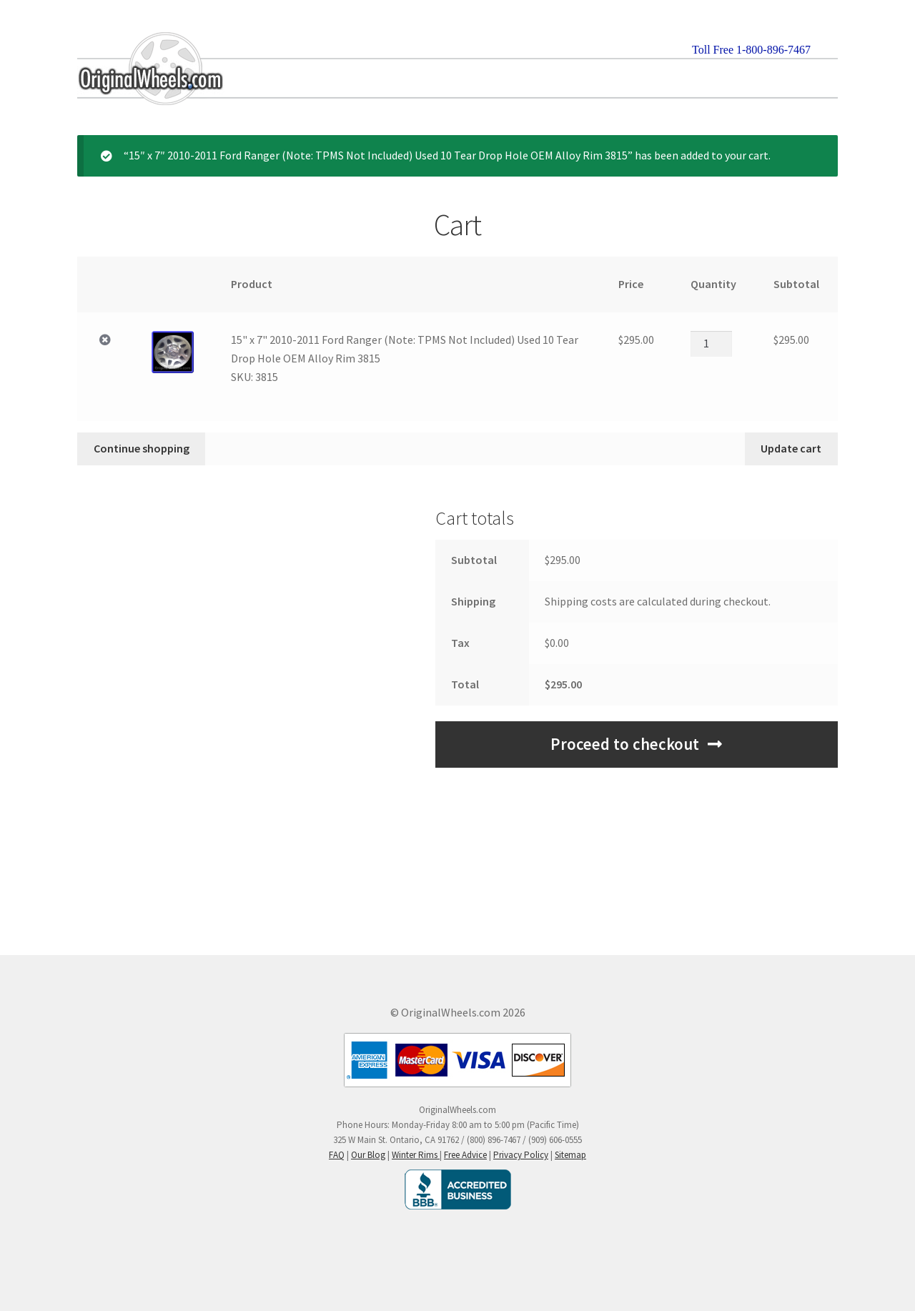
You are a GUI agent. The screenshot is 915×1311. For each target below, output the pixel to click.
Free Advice (465, 1155)
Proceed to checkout (624, 744)
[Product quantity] (711, 344)
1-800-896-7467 (773, 50)
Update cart (791, 448)
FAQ (337, 1155)
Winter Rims (416, 1155)
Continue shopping (141, 448)
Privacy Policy (520, 1155)
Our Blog (368, 1155)
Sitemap (570, 1155)
